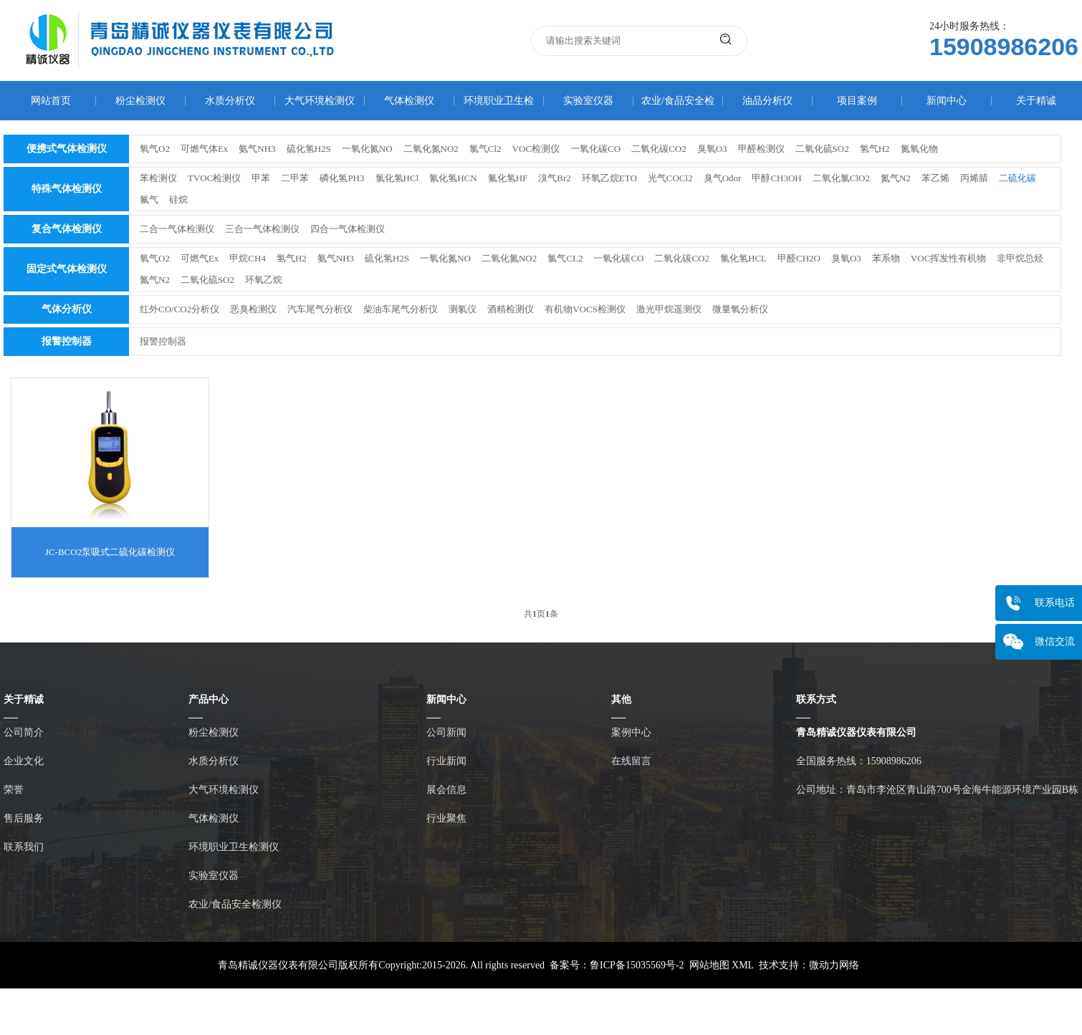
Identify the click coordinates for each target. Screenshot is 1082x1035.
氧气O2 (155, 148)
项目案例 (857, 100)
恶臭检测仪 (253, 309)
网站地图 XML (721, 965)
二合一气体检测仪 (177, 228)
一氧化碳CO (595, 148)
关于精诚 (1036, 100)
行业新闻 (446, 761)
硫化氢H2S (309, 148)
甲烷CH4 (247, 258)
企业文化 (24, 761)
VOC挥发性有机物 (948, 258)
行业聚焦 (446, 818)
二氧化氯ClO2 (841, 178)
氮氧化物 (919, 148)
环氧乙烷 (263, 279)
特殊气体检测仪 (67, 188)
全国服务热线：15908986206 (858, 761)
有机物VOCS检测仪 (585, 309)
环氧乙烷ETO (609, 178)
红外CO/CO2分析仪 (179, 309)
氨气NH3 (257, 148)
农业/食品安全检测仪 (235, 904)
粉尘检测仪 (140, 100)
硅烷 (178, 199)
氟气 (149, 199)
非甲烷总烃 (1020, 258)
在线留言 (631, 761)
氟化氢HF (508, 178)
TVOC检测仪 (214, 178)
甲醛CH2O (798, 258)
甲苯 (261, 178)
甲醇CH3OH (776, 178)
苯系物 (886, 258)
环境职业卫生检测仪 (233, 847)
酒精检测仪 (510, 309)
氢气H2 (875, 148)
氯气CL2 (565, 258)
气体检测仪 (409, 100)
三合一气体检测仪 (262, 228)
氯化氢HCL (743, 258)
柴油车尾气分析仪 (400, 309)
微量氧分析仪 (740, 309)
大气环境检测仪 (319, 100)
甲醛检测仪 (761, 148)
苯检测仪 (158, 178)
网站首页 (51, 100)
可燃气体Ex (204, 148)
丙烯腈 (974, 178)
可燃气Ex (200, 258)
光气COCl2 (670, 178)
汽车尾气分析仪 (320, 309)
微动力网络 (834, 965)
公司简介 (24, 732)
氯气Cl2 (485, 148)
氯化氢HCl (397, 178)
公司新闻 (446, 732)
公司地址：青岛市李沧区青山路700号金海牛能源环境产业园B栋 (937, 789)
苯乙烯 (935, 178)
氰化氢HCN (453, 178)
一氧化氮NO (367, 148)
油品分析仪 (767, 100)
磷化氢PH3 (342, 178)
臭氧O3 (712, 148)
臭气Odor (723, 178)
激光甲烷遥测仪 (669, 309)
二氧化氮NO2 (431, 148)
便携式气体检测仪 (67, 148)
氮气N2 (896, 178)
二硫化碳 (1017, 178)
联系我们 (24, 847)
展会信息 (446, 789)
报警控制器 (67, 341)
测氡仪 (463, 309)
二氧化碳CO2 (658, 148)
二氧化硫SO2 (822, 148)
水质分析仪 (230, 100)
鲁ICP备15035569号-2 (637, 965)
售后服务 (24, 818)
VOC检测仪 (536, 148)
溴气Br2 (554, 178)
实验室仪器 (588, 100)
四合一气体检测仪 (347, 228)
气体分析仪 (67, 309)
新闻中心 (947, 100)
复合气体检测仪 (67, 228)
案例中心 (631, 732)
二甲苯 (295, 178)
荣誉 (14, 789)
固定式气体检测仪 (67, 269)
